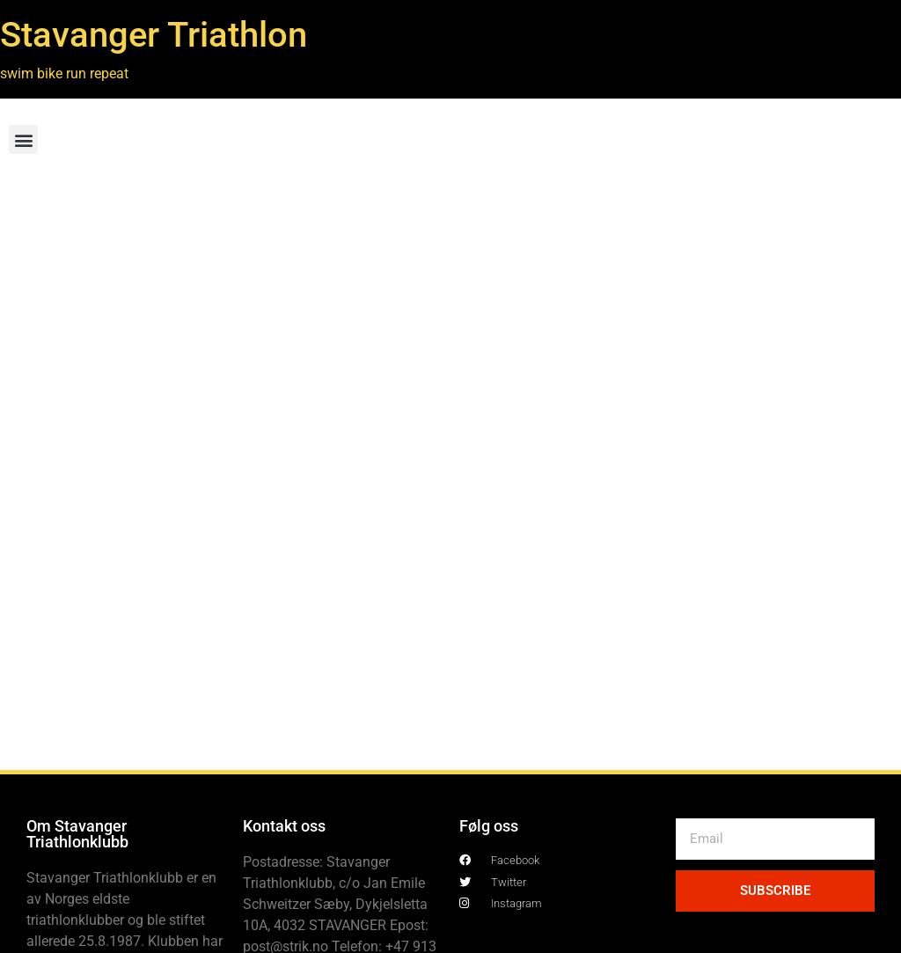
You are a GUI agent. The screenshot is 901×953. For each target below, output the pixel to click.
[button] (23, 139)
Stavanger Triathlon (153, 34)
